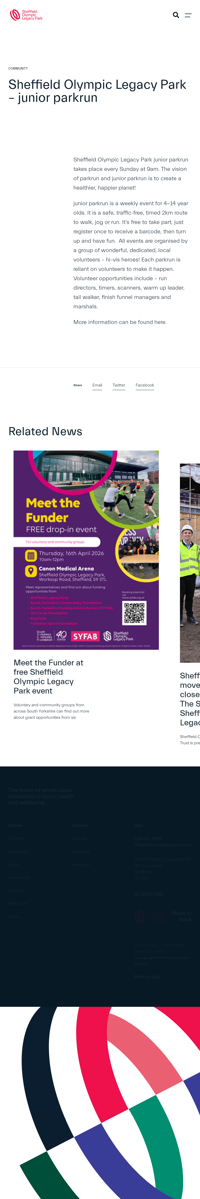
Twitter (119, 385)
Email (97, 385)
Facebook (145, 385)
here (159, 322)
